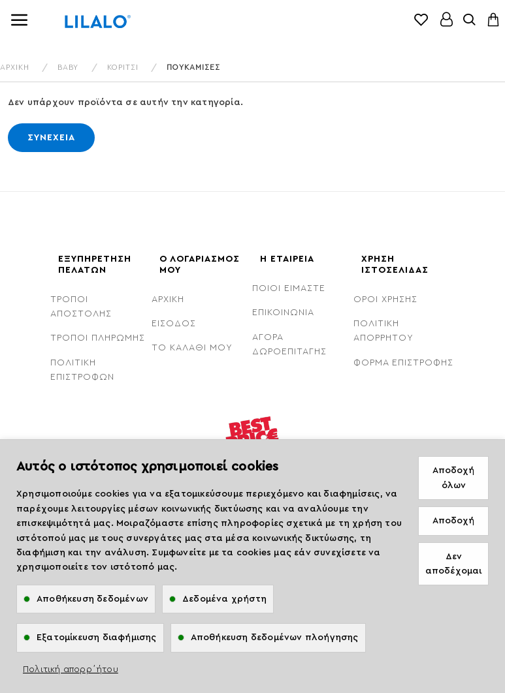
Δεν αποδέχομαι (453, 564)
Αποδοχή (453, 520)
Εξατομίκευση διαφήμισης (97, 637)
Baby (67, 67)
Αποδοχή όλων (453, 477)
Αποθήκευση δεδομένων (92, 599)
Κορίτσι (122, 67)
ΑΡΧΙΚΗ (14, 67)
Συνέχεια (51, 137)
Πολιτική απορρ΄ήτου (70, 669)
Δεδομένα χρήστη (224, 599)
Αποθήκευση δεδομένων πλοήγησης (275, 637)
